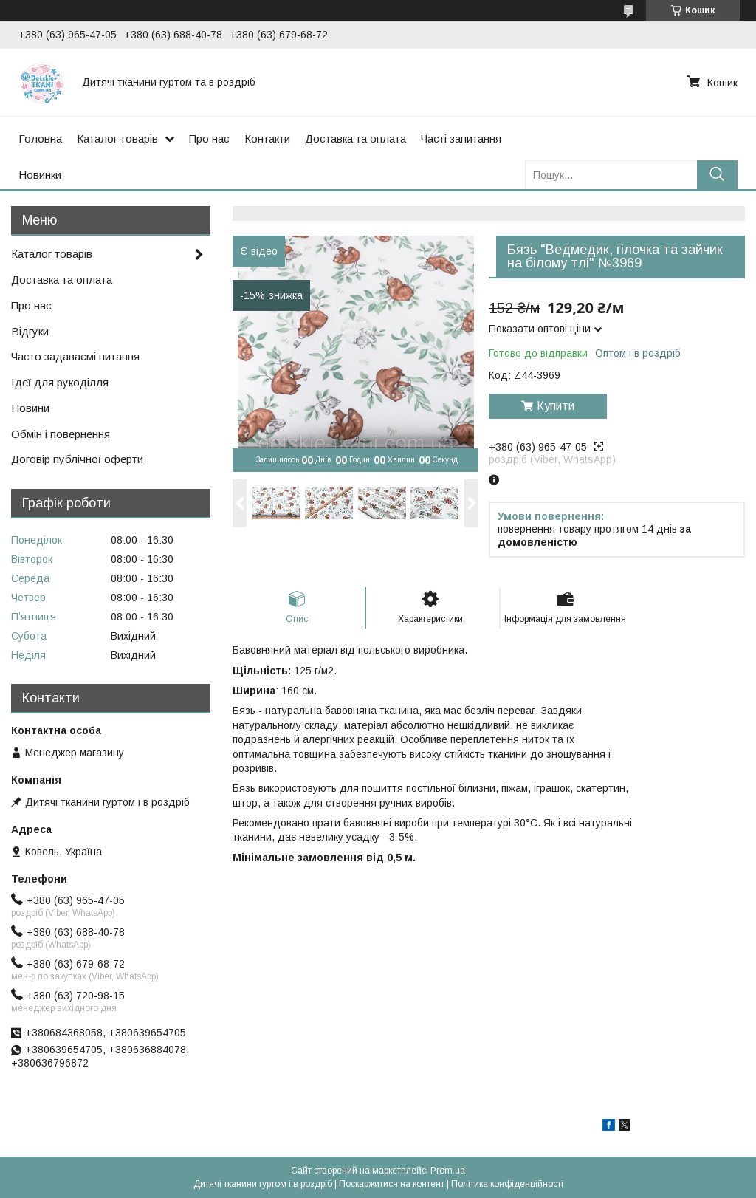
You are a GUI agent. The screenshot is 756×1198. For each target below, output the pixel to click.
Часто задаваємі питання (75, 356)
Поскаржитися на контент (391, 1184)
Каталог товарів (117, 138)
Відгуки (30, 331)
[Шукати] (717, 174)
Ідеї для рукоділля (60, 382)
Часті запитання (461, 138)
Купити (555, 406)
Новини (30, 408)
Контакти (267, 138)
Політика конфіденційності (507, 1184)
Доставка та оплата (355, 138)
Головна (40, 138)
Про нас (209, 138)
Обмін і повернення (60, 434)
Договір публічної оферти (77, 459)
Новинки (39, 174)
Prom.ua (447, 1171)
